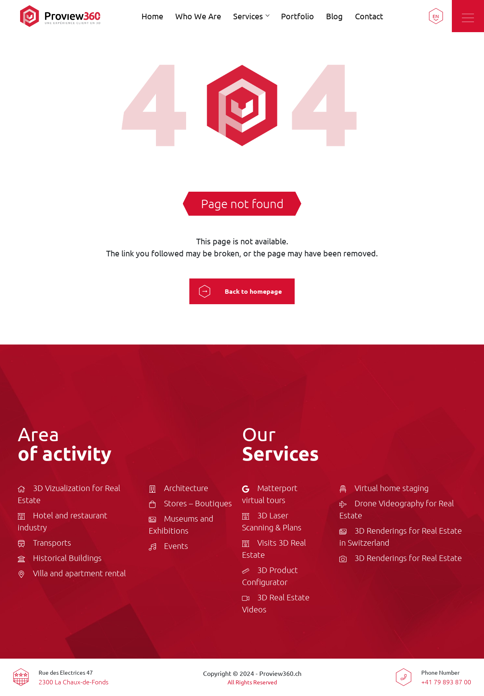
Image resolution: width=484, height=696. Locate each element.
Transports (44, 542)
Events (168, 546)
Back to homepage (253, 291)
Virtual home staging (384, 488)
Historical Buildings (60, 558)
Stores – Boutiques (190, 503)
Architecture (178, 488)
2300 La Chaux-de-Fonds (74, 681)
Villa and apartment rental (72, 573)
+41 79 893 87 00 (446, 681)
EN (436, 16)
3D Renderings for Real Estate (400, 558)
